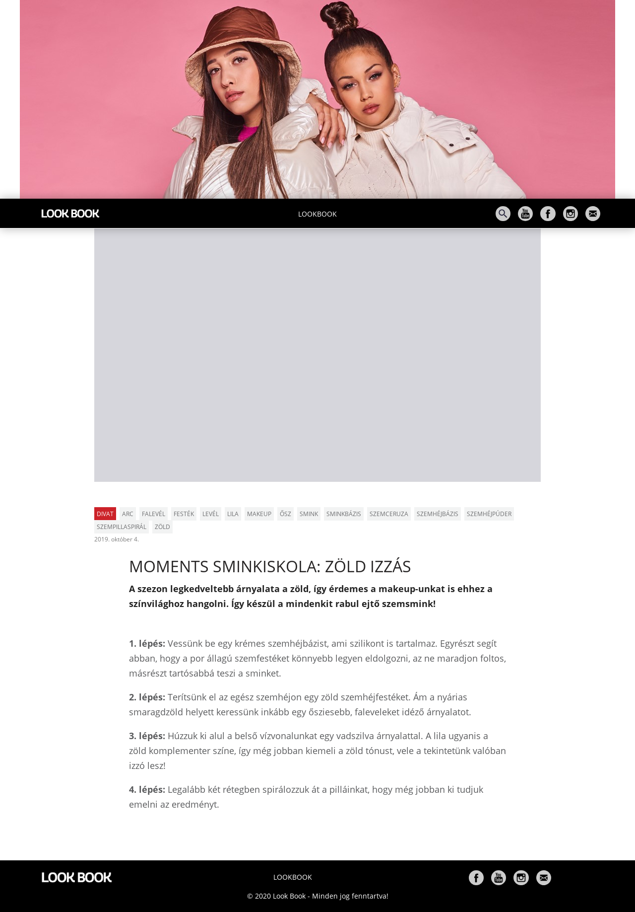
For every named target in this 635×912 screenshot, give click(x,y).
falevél (153, 514)
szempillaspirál (121, 527)
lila (233, 514)
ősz (285, 514)
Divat (105, 514)
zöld (162, 527)
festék (184, 514)
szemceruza (389, 514)
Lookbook (317, 214)
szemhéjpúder (489, 514)
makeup (259, 514)
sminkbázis (343, 514)
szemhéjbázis (437, 514)
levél (210, 514)
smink (309, 514)
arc (127, 514)
